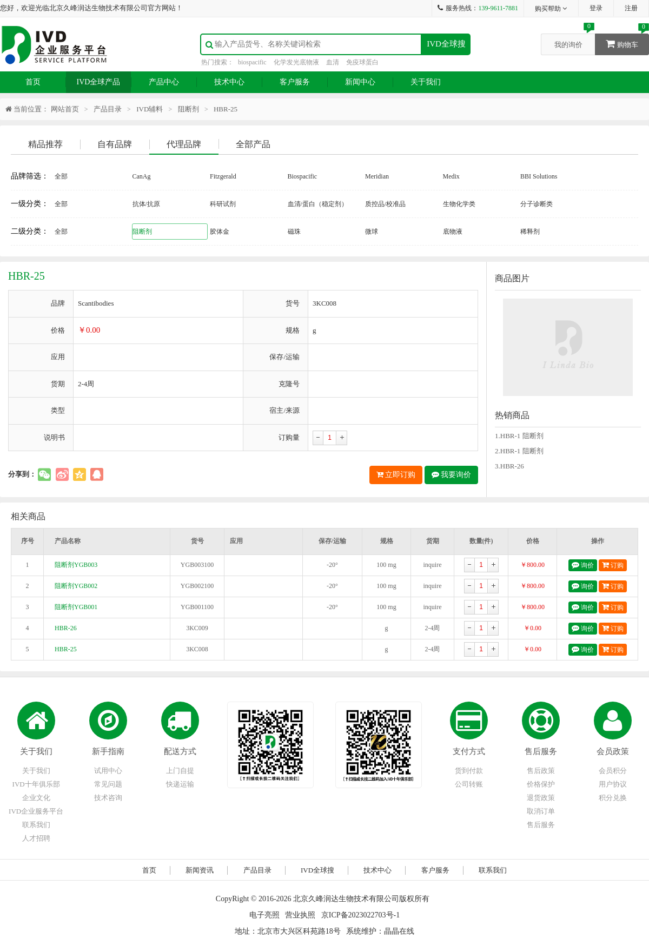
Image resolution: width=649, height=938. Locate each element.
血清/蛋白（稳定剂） (318, 204)
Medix (451, 176)
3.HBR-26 (509, 466)
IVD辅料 (149, 109)
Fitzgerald (223, 176)
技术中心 (229, 82)
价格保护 (541, 784)
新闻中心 (360, 82)
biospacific (252, 62)
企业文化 (36, 798)
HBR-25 (66, 649)
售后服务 (541, 751)
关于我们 (425, 82)
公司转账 (469, 784)
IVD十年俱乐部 (36, 784)
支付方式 (469, 751)
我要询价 (452, 475)
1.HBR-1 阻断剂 (519, 436)
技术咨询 (108, 798)
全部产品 (253, 144)
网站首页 (65, 109)
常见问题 (108, 784)
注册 (631, 8)
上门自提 (180, 771)
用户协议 (613, 784)
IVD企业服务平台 (36, 811)
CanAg (142, 176)
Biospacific (302, 176)
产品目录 (108, 109)
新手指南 (108, 751)
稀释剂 (530, 231)
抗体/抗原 (146, 204)
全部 (61, 176)
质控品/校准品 (385, 204)
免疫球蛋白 (362, 62)
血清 (332, 62)
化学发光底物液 (296, 62)
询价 (583, 565)
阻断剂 (188, 109)
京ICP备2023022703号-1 (360, 915)
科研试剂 (223, 204)
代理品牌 (184, 144)
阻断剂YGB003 (76, 565)
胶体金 (219, 231)
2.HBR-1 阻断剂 (519, 451)
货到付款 (469, 771)
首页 (33, 82)
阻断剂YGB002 (76, 586)
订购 (613, 565)
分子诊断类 (536, 204)
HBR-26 (66, 628)
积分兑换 (613, 798)
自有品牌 (114, 144)
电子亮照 (264, 915)
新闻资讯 (200, 870)
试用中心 (108, 771)
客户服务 (295, 82)
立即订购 (396, 475)
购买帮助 (551, 8)
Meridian (377, 176)
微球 (371, 231)
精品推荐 (45, 144)
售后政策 (541, 771)
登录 (596, 8)
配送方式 (180, 751)
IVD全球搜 (446, 43)
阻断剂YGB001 (76, 607)
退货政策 (541, 798)
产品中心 (164, 82)
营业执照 (300, 915)
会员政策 (613, 751)
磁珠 (294, 231)
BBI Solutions (538, 176)
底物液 (452, 231)
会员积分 (613, 771)
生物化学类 (459, 204)
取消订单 (541, 811)
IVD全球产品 (99, 82)
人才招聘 (36, 838)
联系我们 (36, 825)
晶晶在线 (399, 931)
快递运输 (180, 784)
